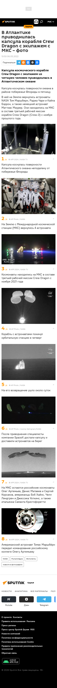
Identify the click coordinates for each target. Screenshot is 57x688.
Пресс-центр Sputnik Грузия (15, 629)
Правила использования (13, 621)
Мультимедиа (17, 559)
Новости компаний (11, 633)
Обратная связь (9, 653)
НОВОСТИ (7, 591)
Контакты (17, 617)
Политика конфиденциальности (17, 637)
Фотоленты (31, 559)
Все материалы (39, 591)
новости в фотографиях (12, 564)
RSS (32, 629)
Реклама (31, 621)
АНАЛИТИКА (21, 591)
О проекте (7, 617)
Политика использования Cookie (18, 641)
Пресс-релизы (9, 625)
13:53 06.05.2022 (10, 56)
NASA (5, 559)
